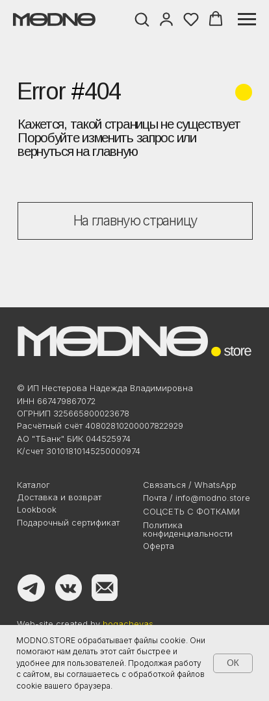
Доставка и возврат (59, 497)
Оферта (158, 546)
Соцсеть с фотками (191, 511)
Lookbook (37, 509)
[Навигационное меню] (247, 19)
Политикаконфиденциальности (188, 529)
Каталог (33, 484)
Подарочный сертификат (68, 522)
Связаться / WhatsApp (190, 484)
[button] (141, 19)
